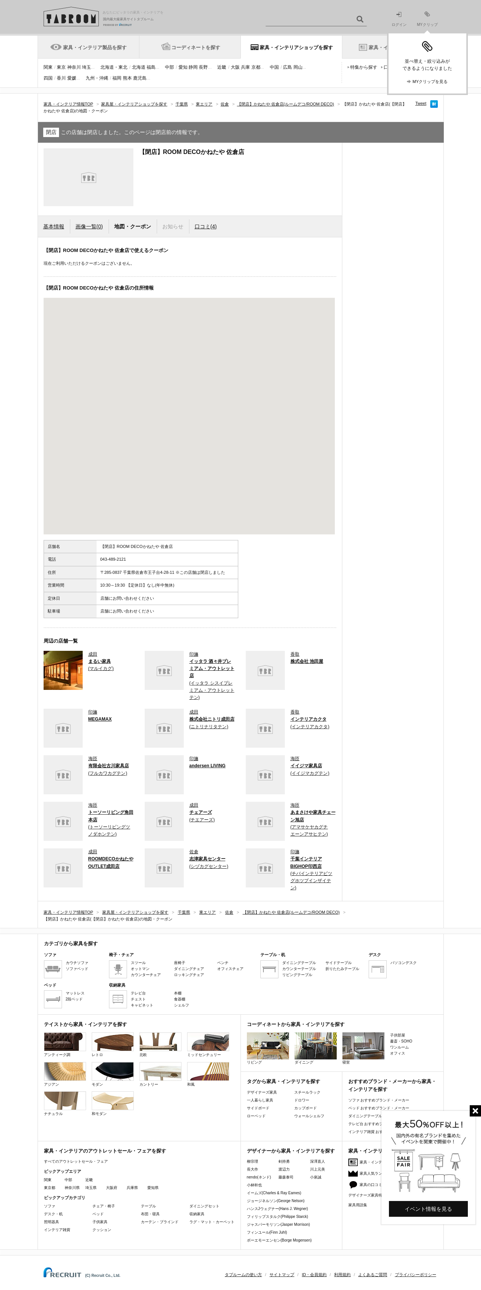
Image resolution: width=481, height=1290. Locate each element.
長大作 (252, 1169)
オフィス (397, 1053)
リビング (268, 1048)
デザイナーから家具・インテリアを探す (291, 1151)
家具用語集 (357, 1205)
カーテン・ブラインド (159, 1222)
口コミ (206, 226)
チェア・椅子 (103, 1206)
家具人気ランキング (376, 1173)
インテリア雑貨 (57, 1230)
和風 (208, 1074)
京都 (255, 67)
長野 (203, 67)
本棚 (178, 993)
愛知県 (153, 1188)
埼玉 (86, 67)
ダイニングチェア (189, 969)
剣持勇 (284, 1161)
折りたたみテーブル (342, 969)
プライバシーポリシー (415, 1274)
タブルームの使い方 (243, 1274)
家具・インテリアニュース (382, 1162)
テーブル (148, 1206)
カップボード (305, 1108)
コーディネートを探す (195, 47)
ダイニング (316, 1048)
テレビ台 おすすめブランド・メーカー (380, 1124)
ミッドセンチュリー (208, 1044)
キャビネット (142, 1005)
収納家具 (196, 1214)
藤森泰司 (285, 1177)
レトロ (113, 1044)
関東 (48, 67)
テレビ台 (138, 993)
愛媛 (71, 78)
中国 (274, 67)
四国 (48, 78)
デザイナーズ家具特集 (367, 1195)
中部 (169, 67)
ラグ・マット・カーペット (211, 1222)
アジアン (65, 1074)
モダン (113, 1074)
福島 (151, 67)
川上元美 (317, 1169)
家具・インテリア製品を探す (95, 47)
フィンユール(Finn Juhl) (267, 1232)
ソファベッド (77, 969)
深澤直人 (317, 1161)
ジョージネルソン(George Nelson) (276, 1201)
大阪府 (111, 1188)
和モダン (113, 1103)
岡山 (298, 67)
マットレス (75, 993)
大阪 (235, 67)
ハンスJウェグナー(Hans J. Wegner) (277, 1209)
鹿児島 (140, 78)
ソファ (49, 1206)
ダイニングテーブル (299, 963)
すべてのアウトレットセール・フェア (76, 1161)
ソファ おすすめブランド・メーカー (379, 1100)
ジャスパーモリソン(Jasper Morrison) (278, 1224)
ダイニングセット (204, 1206)
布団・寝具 (150, 1214)
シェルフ (181, 1005)
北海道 (138, 67)
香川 (61, 78)
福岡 (116, 78)
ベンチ (222, 963)
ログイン (399, 19)
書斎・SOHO (401, 1041)
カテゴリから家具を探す (71, 943)
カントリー (160, 1074)
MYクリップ (427, 19)
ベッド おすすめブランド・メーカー (379, 1108)
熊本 (127, 78)
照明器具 (51, 1222)
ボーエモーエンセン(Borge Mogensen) (279, 1240)
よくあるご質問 (372, 1274)
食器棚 (179, 999)
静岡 (193, 67)
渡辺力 (284, 1169)
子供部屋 (397, 1035)
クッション (101, 1230)
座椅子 (179, 963)
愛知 (183, 67)
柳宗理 (252, 1161)
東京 (61, 67)
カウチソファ (77, 963)
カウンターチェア (146, 975)
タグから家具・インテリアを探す (283, 1081)
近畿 (221, 67)
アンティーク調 (65, 1044)
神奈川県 (72, 1188)
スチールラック (307, 1092)
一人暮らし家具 (260, 1100)
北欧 (160, 1044)
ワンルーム (399, 1047)
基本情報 (53, 226)
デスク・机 (53, 1214)
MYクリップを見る (430, 81)
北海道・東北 (113, 67)
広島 (287, 67)
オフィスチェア (230, 969)
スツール (138, 963)
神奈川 (74, 67)
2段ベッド (74, 999)
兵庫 (245, 67)
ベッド (98, 1214)
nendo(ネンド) (259, 1177)
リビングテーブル (297, 975)
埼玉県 (91, 1188)
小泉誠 (315, 1177)
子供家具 (99, 1222)
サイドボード (258, 1108)
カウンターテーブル (299, 969)
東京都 (49, 1188)
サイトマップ (281, 1274)
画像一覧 (89, 226)
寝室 (363, 1048)
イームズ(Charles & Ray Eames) (274, 1193)
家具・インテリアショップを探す (296, 47)
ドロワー (301, 1100)
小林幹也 (254, 1185)
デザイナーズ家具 (262, 1092)
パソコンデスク (403, 963)
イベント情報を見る (428, 1209)
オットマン (140, 969)
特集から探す (363, 67)
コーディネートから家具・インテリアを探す (296, 1024)
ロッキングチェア (189, 975)
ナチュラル (65, 1103)
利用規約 (342, 1274)
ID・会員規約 (314, 1274)
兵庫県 (132, 1188)
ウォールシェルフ (309, 1116)
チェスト (138, 999)
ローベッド (256, 1116)
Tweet (420, 103)
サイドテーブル (338, 963)
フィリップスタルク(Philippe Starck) (277, 1217)
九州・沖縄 (97, 78)
